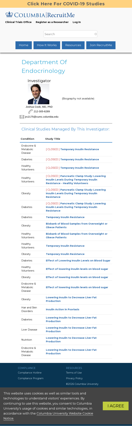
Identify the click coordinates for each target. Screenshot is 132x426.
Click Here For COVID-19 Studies (66, 3)
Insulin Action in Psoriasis (62, 309)
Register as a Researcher (52, 22)
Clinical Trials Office (18, 22)
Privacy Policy (74, 378)
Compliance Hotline (30, 372)
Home (23, 45)
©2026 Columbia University (82, 384)
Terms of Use (74, 372)
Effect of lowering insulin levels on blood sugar (77, 269)
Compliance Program (30, 378)
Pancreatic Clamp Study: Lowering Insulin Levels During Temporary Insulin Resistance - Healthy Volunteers (76, 180)
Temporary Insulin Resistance (79, 149)
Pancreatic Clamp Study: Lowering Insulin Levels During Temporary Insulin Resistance (76, 193)
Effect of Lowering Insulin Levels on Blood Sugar (78, 260)
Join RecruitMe (101, 45)
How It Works (47, 45)
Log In (77, 22)
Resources (73, 45)
